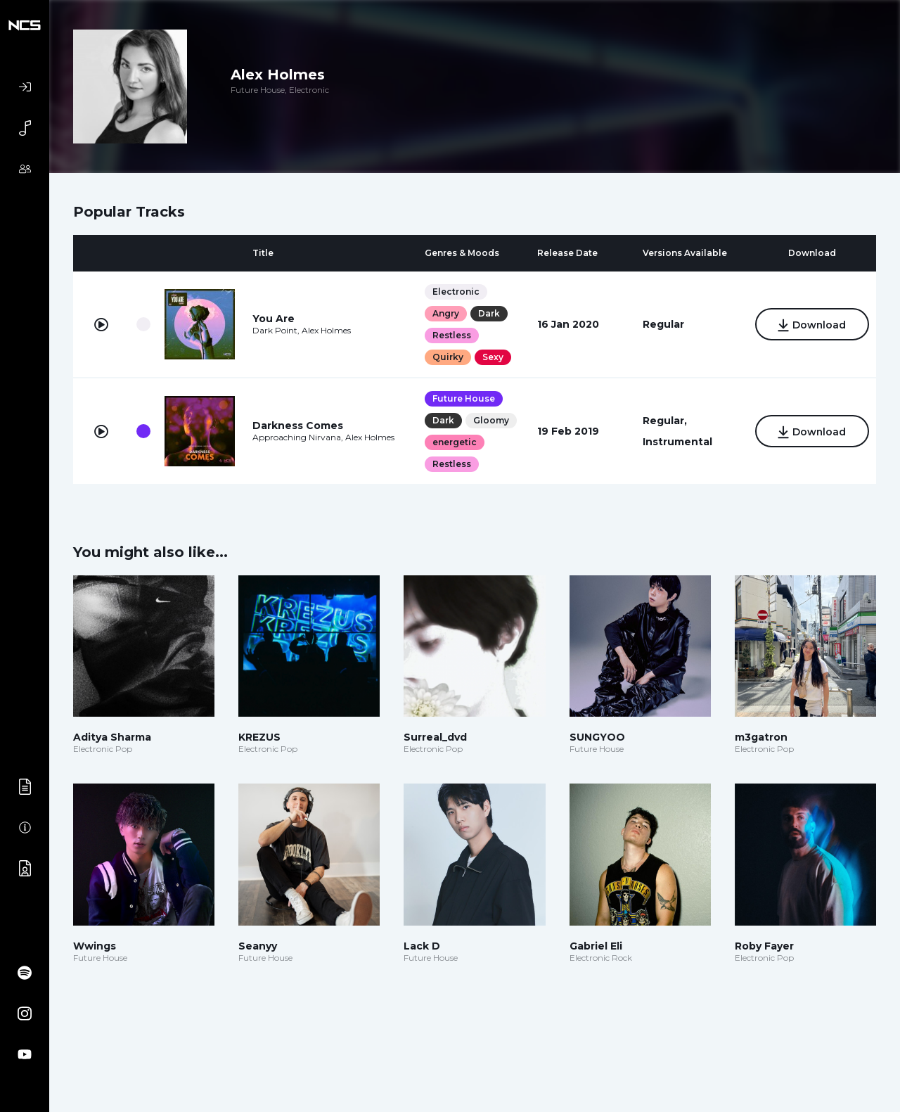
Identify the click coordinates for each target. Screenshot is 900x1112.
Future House (463, 398)
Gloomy (490, 420)
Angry (445, 313)
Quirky (447, 357)
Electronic (455, 291)
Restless (451, 335)
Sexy (492, 357)
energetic (454, 442)
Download (811, 326)
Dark (488, 313)
